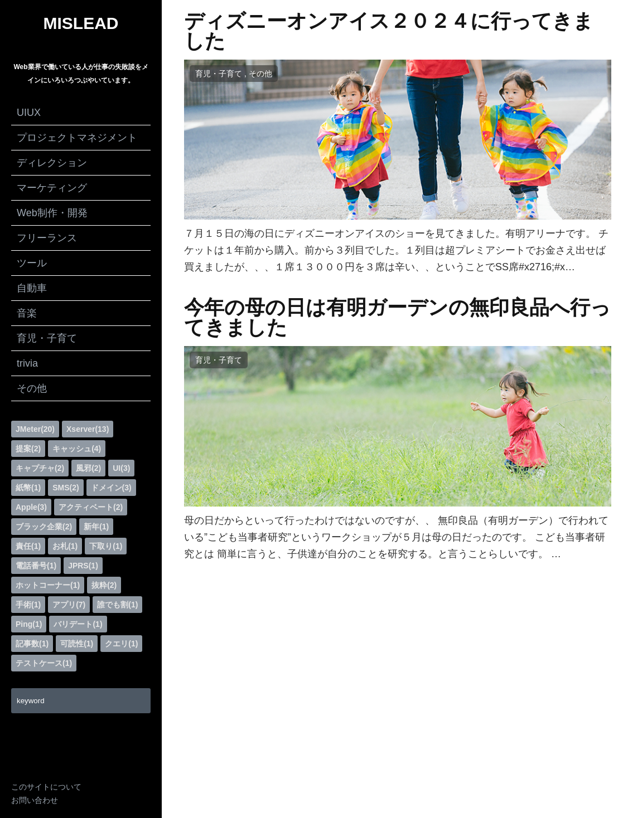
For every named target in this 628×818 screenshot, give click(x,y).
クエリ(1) (121, 643)
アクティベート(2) (91, 507)
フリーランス (47, 238)
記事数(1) (32, 643)
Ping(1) (29, 624)
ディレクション (52, 162)
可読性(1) (76, 643)
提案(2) (28, 448)
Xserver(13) (87, 429)
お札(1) (65, 546)
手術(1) (28, 604)
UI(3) (121, 468)
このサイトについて (46, 786)
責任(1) (28, 546)
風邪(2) (88, 468)
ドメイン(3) (111, 487)
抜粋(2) (104, 585)
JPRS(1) (83, 565)
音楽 (27, 313)
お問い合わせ (34, 800)
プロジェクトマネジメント (77, 137)
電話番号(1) (36, 565)
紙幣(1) (28, 487)
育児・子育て (47, 338)
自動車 (32, 288)
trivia (27, 363)
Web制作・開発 (52, 212)
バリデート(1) (78, 624)
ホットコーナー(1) (48, 585)
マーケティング (52, 187)
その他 (32, 388)
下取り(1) (105, 546)
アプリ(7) (68, 604)
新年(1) (96, 526)
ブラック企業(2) (44, 526)
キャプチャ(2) (40, 468)
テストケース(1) (44, 663)
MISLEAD (81, 23)
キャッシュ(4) (76, 448)
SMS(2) (65, 487)
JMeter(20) (35, 429)
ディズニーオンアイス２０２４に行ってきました (388, 31)
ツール (32, 263)
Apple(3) (31, 507)
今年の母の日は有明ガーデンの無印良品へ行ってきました (397, 318)
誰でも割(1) (117, 604)
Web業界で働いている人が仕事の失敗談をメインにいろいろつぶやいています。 (80, 73)
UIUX (29, 112)
